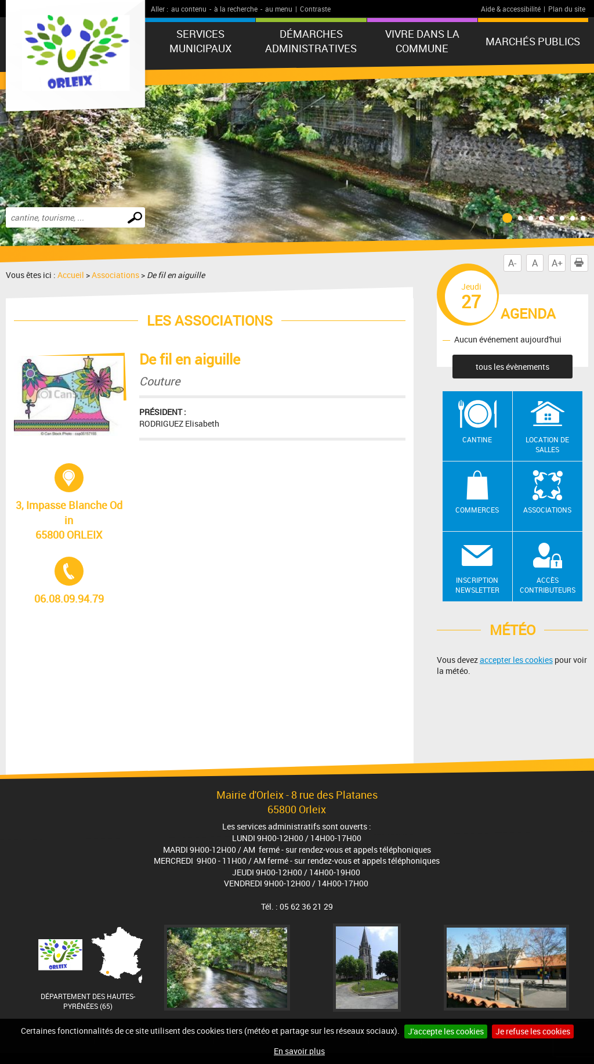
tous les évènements (512, 366)
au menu (278, 8)
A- (512, 263)
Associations (115, 274)
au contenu (189, 8)
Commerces (477, 509)
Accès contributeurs (547, 584)
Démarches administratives (311, 41)
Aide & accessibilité (511, 8)
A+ (557, 263)
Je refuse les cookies (532, 1031)
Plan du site (566, 8)
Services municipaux (200, 41)
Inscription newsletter (477, 584)
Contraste (315, 8)
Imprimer (581, 263)
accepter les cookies (516, 659)
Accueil (70, 274)
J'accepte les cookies (446, 1031)
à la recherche (236, 8)
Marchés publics (533, 41)
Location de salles (547, 444)
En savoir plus (299, 1050)
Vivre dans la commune (422, 41)
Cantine (477, 439)
